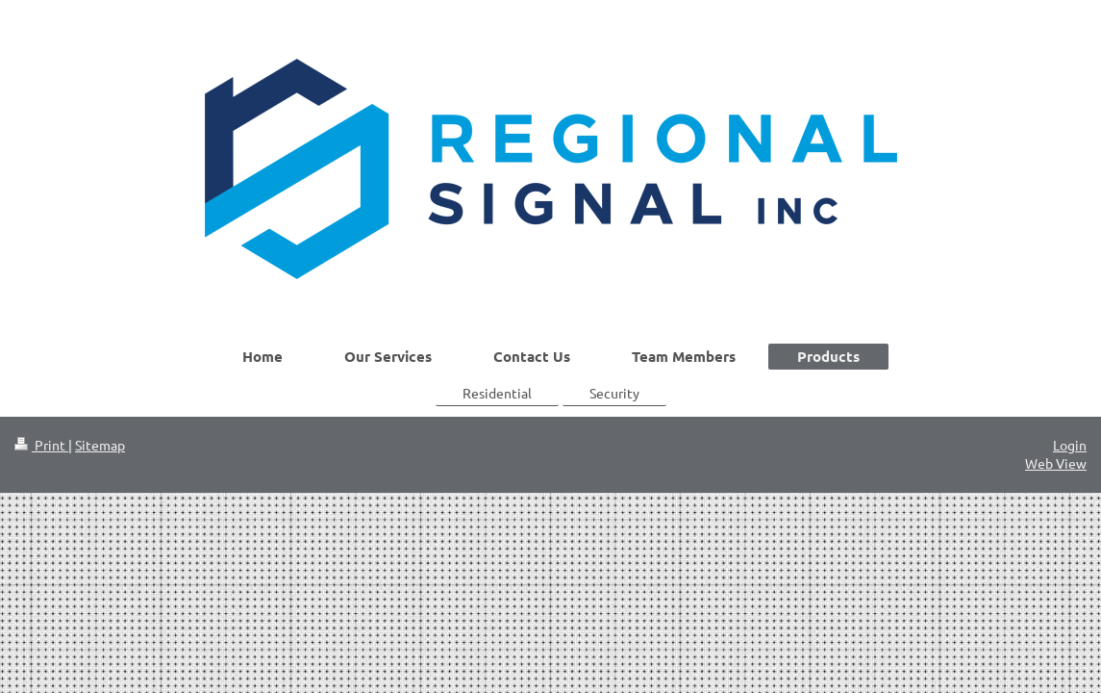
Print (41, 444)
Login (1070, 444)
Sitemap (100, 444)
